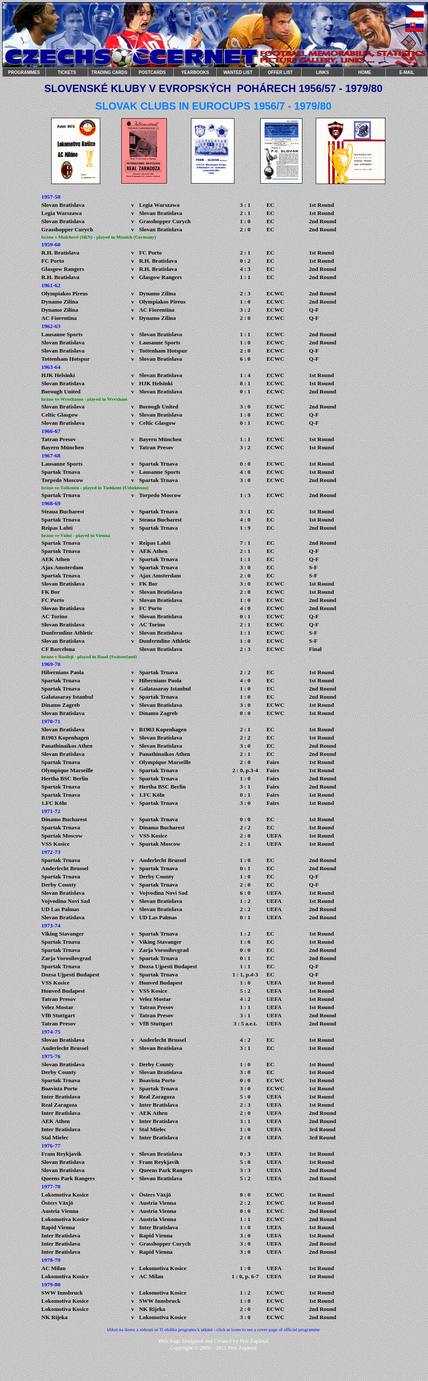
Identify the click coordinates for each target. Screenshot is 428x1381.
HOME (364, 72)
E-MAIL (406, 72)
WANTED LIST (237, 72)
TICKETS (67, 72)
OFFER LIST (280, 72)
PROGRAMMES (24, 72)
